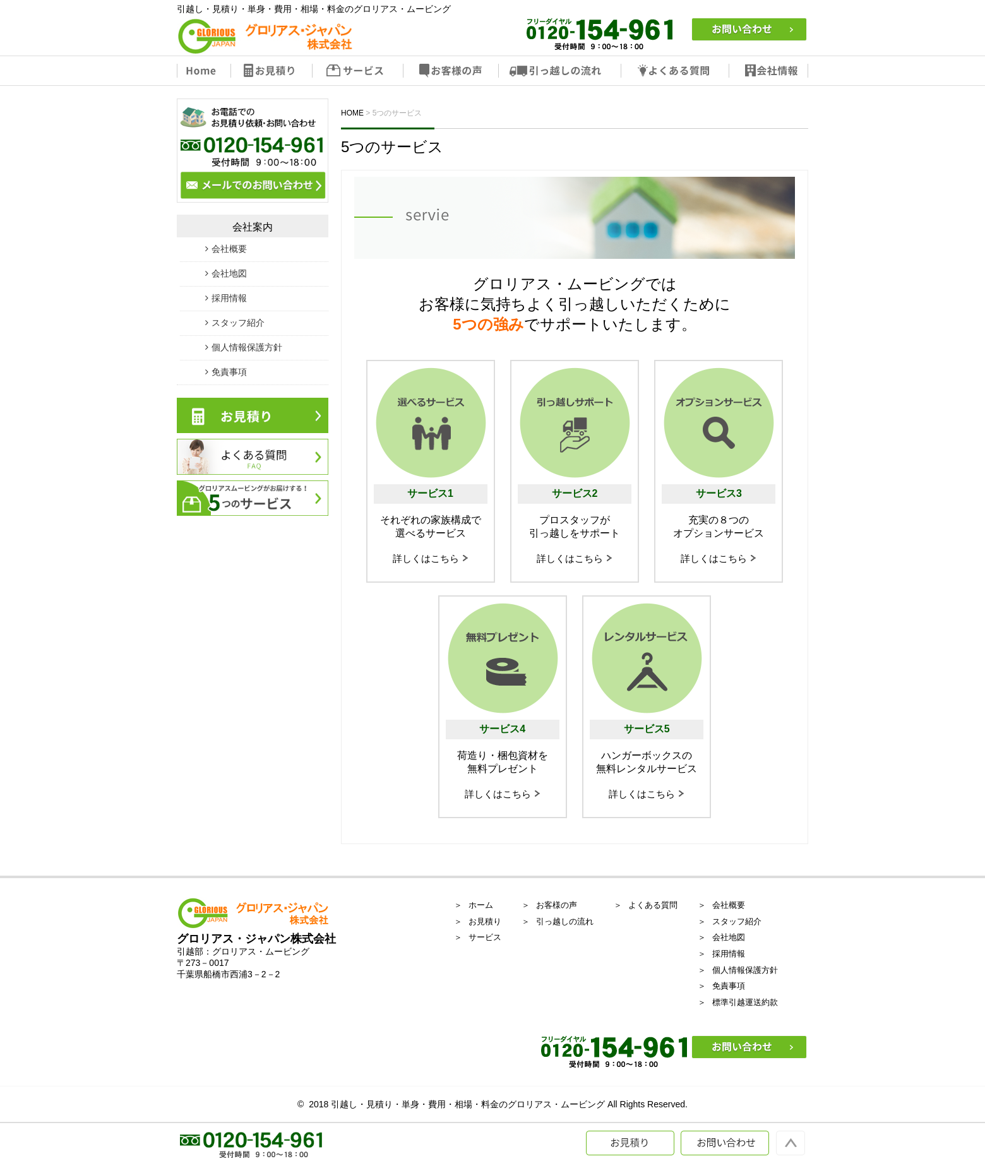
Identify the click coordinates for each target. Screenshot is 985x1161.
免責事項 (229, 372)
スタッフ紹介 (238, 323)
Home (203, 70)
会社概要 (229, 249)
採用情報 (229, 298)
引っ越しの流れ (560, 70)
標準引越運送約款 (745, 1002)
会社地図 (229, 273)
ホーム (481, 905)
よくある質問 (675, 70)
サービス (358, 70)
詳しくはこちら (426, 558)
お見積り (271, 70)
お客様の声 (451, 70)
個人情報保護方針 (247, 347)
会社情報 (768, 70)
